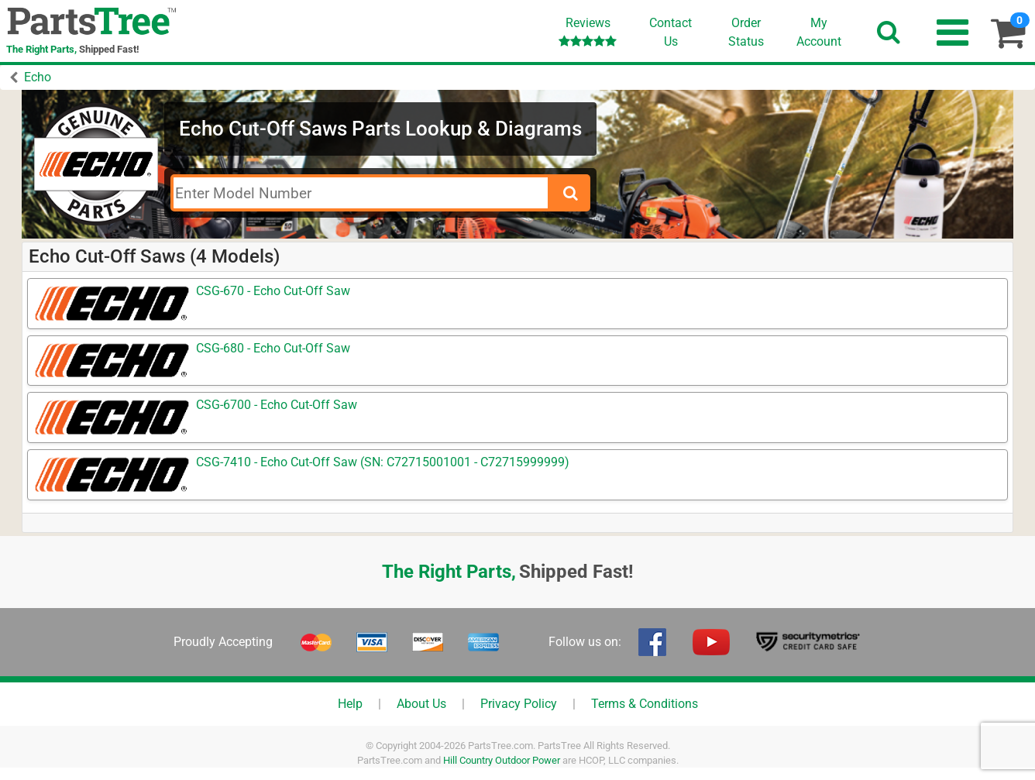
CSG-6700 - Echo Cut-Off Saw (276, 404)
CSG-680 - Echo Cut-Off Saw (273, 348)
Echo (37, 77)
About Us (421, 703)
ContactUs (670, 32)
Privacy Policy (518, 703)
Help (350, 703)
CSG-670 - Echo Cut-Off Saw (273, 290)
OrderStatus (746, 32)
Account (818, 32)
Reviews (588, 31)
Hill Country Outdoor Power (501, 760)
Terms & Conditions (644, 703)
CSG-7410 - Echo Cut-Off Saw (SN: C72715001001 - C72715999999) (382, 462)
